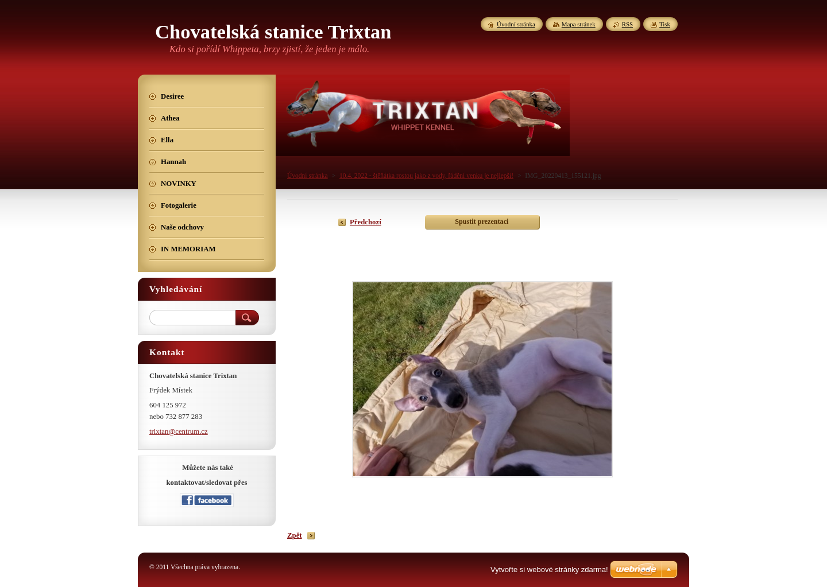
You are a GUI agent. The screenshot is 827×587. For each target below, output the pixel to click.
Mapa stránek (579, 24)
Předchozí (365, 222)
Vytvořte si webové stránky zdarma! (549, 569)
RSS (627, 24)
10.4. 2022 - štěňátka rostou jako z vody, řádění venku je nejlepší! (426, 175)
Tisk (664, 24)
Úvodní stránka (307, 175)
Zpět (294, 535)
